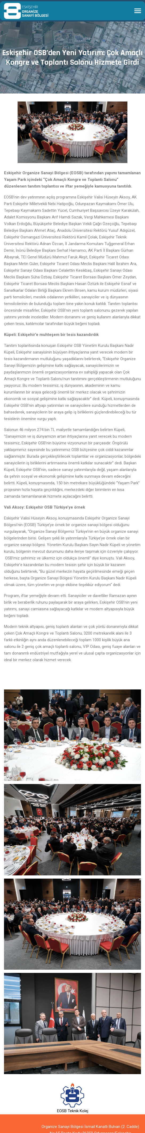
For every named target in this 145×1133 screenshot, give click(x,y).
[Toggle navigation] (137, 11)
